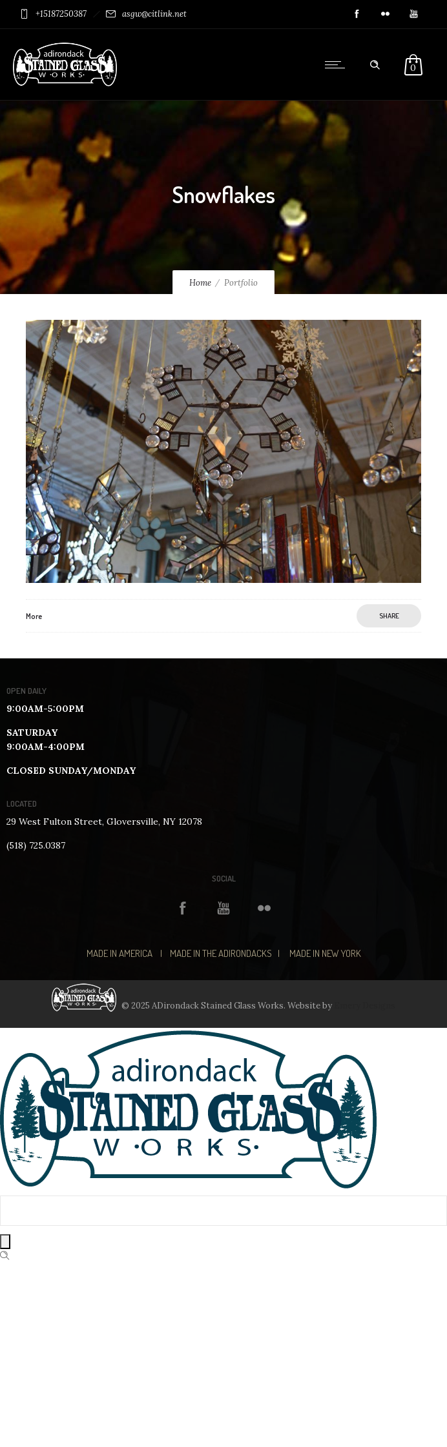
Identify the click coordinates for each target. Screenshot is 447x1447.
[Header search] (374, 65)
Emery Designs (364, 1005)
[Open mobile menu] (338, 64)
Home (200, 282)
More (34, 616)
